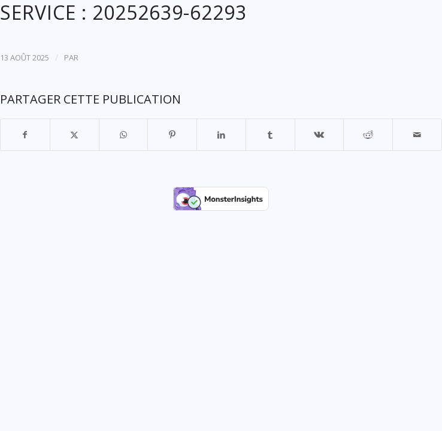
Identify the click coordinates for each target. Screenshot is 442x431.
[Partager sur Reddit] (368, 134)
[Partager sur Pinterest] (172, 134)
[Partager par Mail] (417, 134)
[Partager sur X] (74, 134)
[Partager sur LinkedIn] (221, 134)
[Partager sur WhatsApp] (123, 134)
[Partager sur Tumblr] (270, 134)
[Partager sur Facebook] (25, 134)
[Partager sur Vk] (319, 134)
